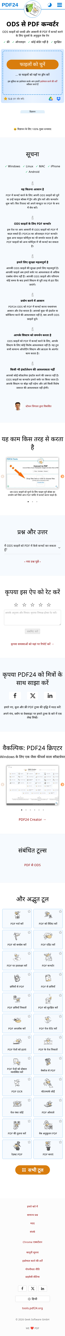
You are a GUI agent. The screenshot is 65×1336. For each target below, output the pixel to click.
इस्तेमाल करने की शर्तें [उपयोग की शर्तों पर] (48, 81)
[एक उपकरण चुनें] (59, 4)
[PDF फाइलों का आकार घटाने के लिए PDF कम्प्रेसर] (17, 939)
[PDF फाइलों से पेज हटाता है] (17, 1044)
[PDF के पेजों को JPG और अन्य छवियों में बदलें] (48, 981)
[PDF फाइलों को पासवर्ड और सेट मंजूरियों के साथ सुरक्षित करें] (48, 1002)
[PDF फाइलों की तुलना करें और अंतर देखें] (17, 1128)
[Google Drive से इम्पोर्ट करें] (50, 98)
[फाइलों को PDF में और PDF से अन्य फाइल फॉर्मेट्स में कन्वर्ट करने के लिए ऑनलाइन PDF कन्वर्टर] (48, 960)
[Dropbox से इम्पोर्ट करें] (58, 98)
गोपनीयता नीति (32, 1269)
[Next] (62, 476)
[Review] (32, 617)
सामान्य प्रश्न (32, 1215)
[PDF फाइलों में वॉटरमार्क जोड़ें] (48, 1086)
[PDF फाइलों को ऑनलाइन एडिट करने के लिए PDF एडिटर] (48, 939)
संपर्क (32, 1231)
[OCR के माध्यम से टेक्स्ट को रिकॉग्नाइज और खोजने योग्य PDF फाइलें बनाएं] (17, 1086)
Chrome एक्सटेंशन (32, 1242)
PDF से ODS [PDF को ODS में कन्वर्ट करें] (32, 865)
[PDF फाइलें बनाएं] (48, 1149)
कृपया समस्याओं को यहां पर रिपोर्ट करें (31, 644)
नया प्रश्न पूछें (32, 561)
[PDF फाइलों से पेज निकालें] (48, 1044)
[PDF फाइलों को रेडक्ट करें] (17, 1149)
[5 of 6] (39, 810)
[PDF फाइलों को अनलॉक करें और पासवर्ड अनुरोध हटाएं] (17, 1023)
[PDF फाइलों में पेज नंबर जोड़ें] (17, 1107)
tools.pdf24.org (32, 1308)
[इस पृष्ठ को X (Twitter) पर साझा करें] (32, 696)
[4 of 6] (34, 810)
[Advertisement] (32, 117)
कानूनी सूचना (32, 1252)
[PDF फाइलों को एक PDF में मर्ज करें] (17, 918)
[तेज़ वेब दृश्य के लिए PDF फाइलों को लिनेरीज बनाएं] (48, 1128)
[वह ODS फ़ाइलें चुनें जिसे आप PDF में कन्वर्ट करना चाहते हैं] (33, 64)
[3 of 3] (37, 501)
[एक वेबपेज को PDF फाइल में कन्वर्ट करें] (48, 1065)
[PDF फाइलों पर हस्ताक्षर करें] (17, 960)
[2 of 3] (32, 501)
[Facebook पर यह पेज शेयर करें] (15, 696)
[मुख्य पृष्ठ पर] (10, 4)
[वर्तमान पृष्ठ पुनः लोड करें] (32, 9)
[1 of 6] (21, 810)
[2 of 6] (26, 810)
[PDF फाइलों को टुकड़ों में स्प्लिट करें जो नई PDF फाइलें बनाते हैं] (48, 918)
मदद (32, 1223)
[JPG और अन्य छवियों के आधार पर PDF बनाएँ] (17, 981)
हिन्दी (34, 1299)
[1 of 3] (28, 501)
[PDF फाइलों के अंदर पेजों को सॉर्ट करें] (17, 1065)
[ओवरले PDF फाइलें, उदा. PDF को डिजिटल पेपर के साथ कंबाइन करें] (48, 1107)
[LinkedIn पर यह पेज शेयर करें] (50, 696)
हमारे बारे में (32, 1206)
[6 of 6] (43, 810)
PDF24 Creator (30, 819)
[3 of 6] (30, 810)
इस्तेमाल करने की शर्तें (32, 1260)
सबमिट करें (32, 631)
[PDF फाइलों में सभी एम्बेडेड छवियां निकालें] (17, 1002)
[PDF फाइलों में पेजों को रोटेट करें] (48, 1023)
